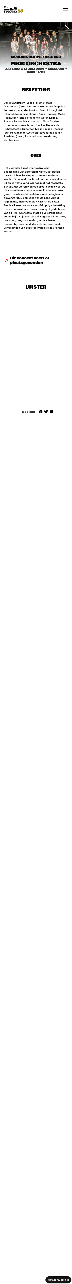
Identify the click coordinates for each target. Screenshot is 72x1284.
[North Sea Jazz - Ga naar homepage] (13, 9)
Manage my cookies (58, 1280)
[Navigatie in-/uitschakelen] (65, 9)
